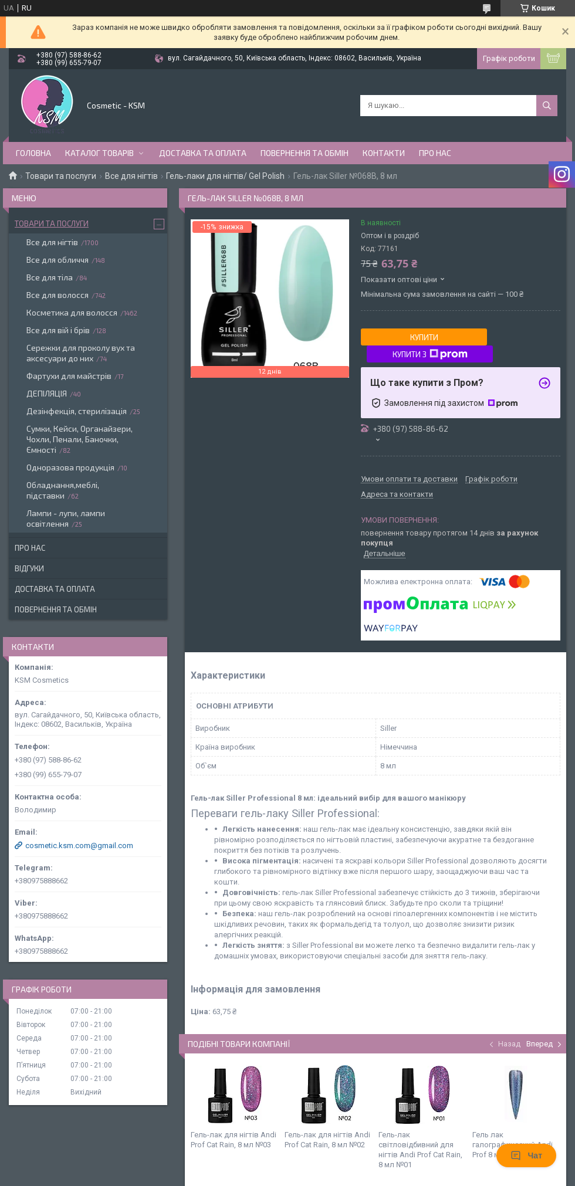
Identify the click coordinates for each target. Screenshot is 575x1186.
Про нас (435, 153)
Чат (526, 1155)
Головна (33, 153)
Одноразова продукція (70, 467)
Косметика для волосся (71, 312)
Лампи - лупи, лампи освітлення (65, 518)
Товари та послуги (60, 176)
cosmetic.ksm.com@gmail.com (79, 845)
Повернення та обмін (305, 153)
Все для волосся (57, 295)
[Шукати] (546, 105)
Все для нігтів (131, 176)
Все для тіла (49, 277)
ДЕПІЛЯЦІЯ (46, 393)
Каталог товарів (99, 153)
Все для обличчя (57, 260)
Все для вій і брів (58, 330)
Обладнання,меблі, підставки (62, 490)
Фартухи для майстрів (68, 376)
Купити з (430, 354)
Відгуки (29, 568)
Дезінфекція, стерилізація (76, 411)
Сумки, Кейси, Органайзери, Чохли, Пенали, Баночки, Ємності (79, 439)
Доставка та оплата (202, 153)
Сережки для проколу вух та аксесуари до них (80, 353)
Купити (424, 337)
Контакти (384, 153)
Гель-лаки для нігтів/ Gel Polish (225, 176)
